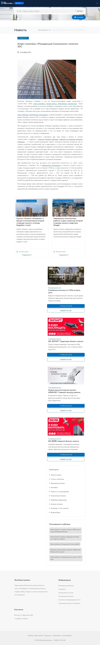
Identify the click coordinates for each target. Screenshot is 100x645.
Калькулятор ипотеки (66, 593)
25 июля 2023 (22, 252)
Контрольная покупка (57, 496)
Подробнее (27, 255)
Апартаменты (57, 636)
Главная (30, 636)
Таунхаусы (47, 636)
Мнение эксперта (56, 504)
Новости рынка (55, 475)
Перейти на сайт (66, 311)
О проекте (62, 589)
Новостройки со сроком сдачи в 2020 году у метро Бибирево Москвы (65, 531)
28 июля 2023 (59, 252)
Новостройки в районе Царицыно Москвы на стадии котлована (64, 538)
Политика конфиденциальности (69, 600)
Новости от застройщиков (59, 492)
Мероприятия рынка (57, 483)
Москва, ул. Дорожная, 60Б (23, 615)
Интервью (53, 487)
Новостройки (38, 636)
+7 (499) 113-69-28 (20, 619)
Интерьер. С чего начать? (59, 508)
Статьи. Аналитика (56, 479)
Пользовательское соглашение (69, 603)
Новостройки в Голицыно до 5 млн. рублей (64, 544)
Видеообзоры (54, 512)
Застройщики (67, 636)
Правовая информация (58, 500)
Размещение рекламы (66, 586)
